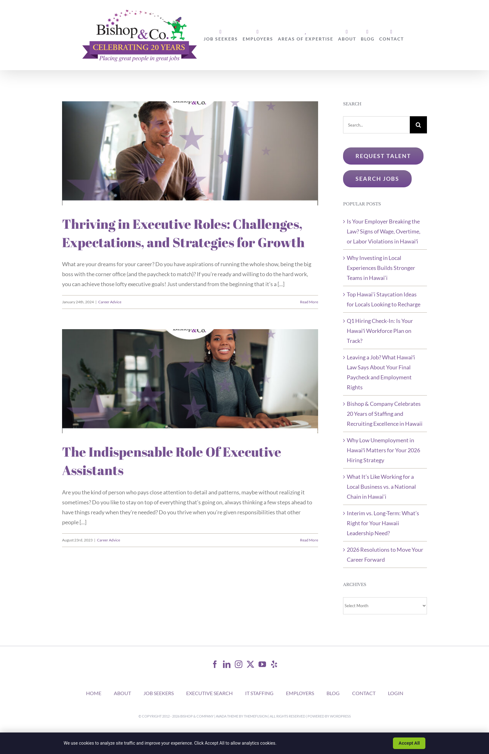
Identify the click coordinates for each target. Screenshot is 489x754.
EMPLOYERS (300, 693)
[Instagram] (238, 664)
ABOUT (122, 693)
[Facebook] (215, 664)
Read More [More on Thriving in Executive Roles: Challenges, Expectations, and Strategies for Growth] (309, 302)
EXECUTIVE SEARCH (209, 693)
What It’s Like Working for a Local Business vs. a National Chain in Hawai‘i (381, 486)
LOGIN (395, 693)
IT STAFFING (259, 693)
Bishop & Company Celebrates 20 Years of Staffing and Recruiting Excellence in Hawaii (385, 413)
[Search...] (376, 124)
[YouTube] (262, 664)
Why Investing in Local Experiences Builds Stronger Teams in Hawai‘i (381, 267)
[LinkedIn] (226, 664)
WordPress (340, 716)
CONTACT (363, 693)
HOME (93, 693)
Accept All (409, 743)
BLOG (333, 693)
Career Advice (109, 302)
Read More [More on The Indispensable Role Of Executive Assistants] (309, 540)
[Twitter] (250, 664)
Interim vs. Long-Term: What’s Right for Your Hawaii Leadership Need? (383, 523)
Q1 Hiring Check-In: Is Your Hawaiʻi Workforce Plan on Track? (380, 330)
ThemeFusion (256, 716)
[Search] (418, 124)
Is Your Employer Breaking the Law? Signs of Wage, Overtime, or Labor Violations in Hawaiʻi (383, 231)
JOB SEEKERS (158, 693)
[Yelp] (274, 664)
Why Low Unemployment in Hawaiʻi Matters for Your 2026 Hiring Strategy (383, 450)
